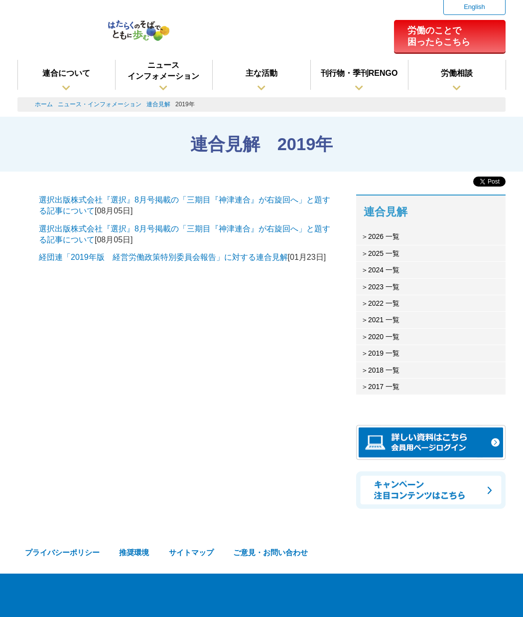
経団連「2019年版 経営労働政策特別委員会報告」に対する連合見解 (163, 257)
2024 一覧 (383, 270)
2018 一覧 (383, 370)
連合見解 (158, 104)
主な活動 (261, 73)
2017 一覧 (383, 387)
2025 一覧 (383, 253)
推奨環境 (134, 552)
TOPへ (498, 597)
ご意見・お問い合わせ (270, 552)
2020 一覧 (383, 337)
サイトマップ (191, 552)
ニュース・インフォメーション (99, 104)
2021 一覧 (383, 320)
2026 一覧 (383, 236)
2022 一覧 (383, 303)
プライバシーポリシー (62, 552)
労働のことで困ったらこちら (438, 35)
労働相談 (457, 73)
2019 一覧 (383, 353)
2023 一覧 (383, 287)
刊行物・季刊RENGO (359, 73)
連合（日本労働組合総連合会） (57, 34)
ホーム (44, 104)
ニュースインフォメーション (163, 70)
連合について (66, 73)
